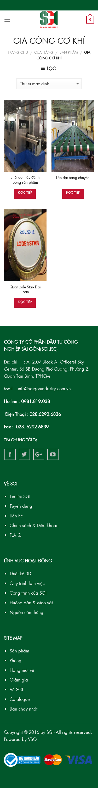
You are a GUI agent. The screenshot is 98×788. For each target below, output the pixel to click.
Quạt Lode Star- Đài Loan (25, 289)
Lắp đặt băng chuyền (73, 177)
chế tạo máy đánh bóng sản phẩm (25, 180)
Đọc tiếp (25, 192)
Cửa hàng (43, 52)
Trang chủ (18, 52)
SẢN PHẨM (69, 52)
